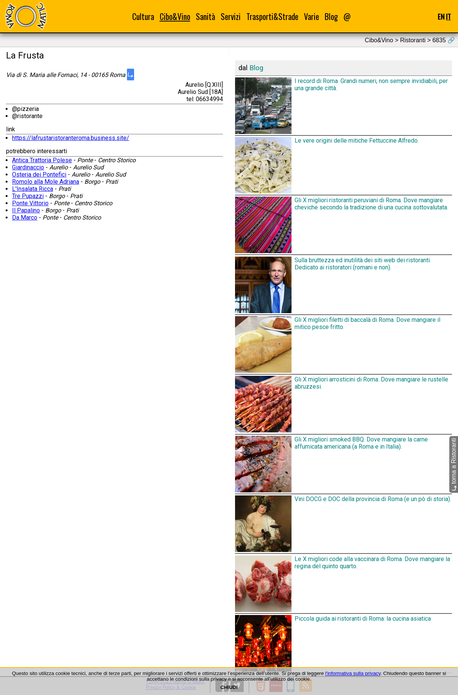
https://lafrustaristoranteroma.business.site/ (70, 137)
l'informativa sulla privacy (352, 673)
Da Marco (24, 217)
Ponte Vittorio (30, 203)
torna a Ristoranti (453, 464)
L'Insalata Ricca (32, 188)
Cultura (143, 16)
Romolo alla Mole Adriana (45, 181)
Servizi (231, 16)
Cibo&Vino (175, 16)
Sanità (205, 16)
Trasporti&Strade (272, 16)
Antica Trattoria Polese (42, 160)
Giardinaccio (28, 167)
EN (441, 16)
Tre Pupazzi (28, 196)
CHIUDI (229, 687)
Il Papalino (26, 210)
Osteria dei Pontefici (39, 174)
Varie (311, 16)
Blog (331, 16)
